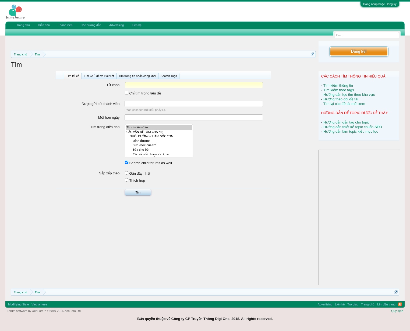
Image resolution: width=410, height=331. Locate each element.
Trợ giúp (352, 304)
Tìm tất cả (72, 76)
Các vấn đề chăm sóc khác (159, 154)
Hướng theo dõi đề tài (340, 99)
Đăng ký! (359, 51)
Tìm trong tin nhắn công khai (137, 76)
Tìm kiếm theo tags (338, 90)
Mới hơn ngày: (109, 117)
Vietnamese (39, 304)
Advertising (116, 25)
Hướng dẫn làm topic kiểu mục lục (350, 131)
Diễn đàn (44, 25)
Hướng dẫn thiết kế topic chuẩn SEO (352, 127)
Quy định (397, 310)
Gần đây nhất (137, 173)
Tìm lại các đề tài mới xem (344, 104)
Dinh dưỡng (159, 141)
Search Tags (169, 76)
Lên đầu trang (386, 304)
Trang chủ (23, 25)
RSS (400, 304)
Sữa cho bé (159, 149)
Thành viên (65, 25)
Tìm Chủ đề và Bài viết (99, 76)
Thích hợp (135, 180)
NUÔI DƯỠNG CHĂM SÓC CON (159, 136)
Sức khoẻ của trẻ (159, 145)
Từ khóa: (114, 85)
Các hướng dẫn (91, 25)
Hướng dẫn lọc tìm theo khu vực (349, 95)
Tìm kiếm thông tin (338, 85)
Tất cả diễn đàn (159, 127)
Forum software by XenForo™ (44, 310)
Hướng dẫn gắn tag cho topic (346, 122)
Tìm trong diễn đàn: (105, 127)
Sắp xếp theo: (110, 173)
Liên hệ (137, 25)
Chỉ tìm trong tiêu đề (143, 93)
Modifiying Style (18, 304)
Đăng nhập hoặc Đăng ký (380, 4)
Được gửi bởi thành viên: (101, 104)
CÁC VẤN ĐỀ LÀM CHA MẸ (159, 132)
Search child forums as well (148, 163)
